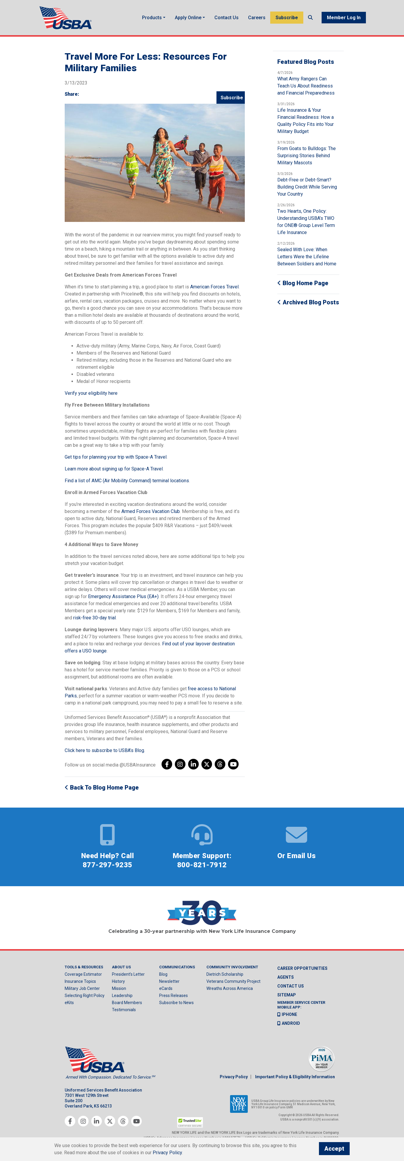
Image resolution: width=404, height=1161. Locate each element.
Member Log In (344, 18)
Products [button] (152, 18)
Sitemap (286, 997)
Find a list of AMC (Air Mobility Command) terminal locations (127, 482)
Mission (119, 990)
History (118, 983)
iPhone (287, 1016)
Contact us (290, 988)
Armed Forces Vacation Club (150, 513)
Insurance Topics (80, 983)
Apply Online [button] (188, 18)
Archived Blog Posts (308, 304)
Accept (334, 1148)
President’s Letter (128, 976)
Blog (163, 976)
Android (288, 1025)
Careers (256, 18)
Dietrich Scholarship (224, 976)
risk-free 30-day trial (94, 620)
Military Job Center (82, 990)
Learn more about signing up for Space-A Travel (114, 471)
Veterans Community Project (233, 983)
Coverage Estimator (83, 976)
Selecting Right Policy (85, 997)
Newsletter (169, 983)
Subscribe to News (176, 1004)
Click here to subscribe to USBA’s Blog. (105, 752)
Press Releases (173, 997)
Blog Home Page (302, 285)
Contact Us (226, 18)
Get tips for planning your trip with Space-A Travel (116, 459)
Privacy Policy (234, 1078)
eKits (69, 1004)
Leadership (122, 997)
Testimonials (124, 1011)
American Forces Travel (214, 289)
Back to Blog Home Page (102, 789)
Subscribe (287, 18)
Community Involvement (232, 969)
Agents (285, 979)
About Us (121, 969)
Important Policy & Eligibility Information (295, 1078)
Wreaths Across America (229, 990)
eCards (165, 990)
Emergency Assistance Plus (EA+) (123, 598)
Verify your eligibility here (91, 395)
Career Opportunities (302, 970)
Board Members (127, 1004)
